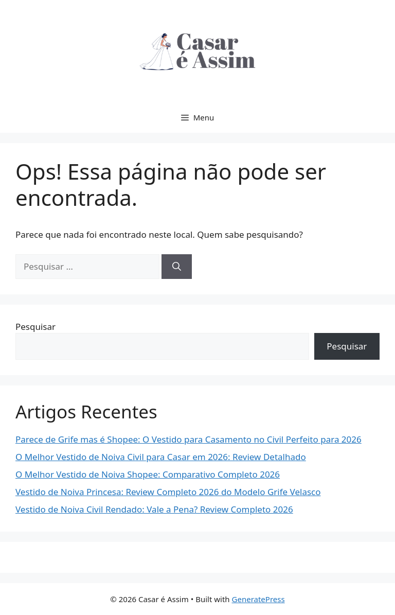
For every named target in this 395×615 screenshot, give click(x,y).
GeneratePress (258, 599)
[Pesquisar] (176, 266)
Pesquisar (35, 326)
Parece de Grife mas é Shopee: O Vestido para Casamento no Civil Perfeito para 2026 (188, 439)
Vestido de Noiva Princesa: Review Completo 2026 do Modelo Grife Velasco (168, 492)
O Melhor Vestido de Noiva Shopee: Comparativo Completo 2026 (147, 474)
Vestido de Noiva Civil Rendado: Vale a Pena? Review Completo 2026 (154, 509)
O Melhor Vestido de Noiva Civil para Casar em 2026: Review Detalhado (160, 457)
